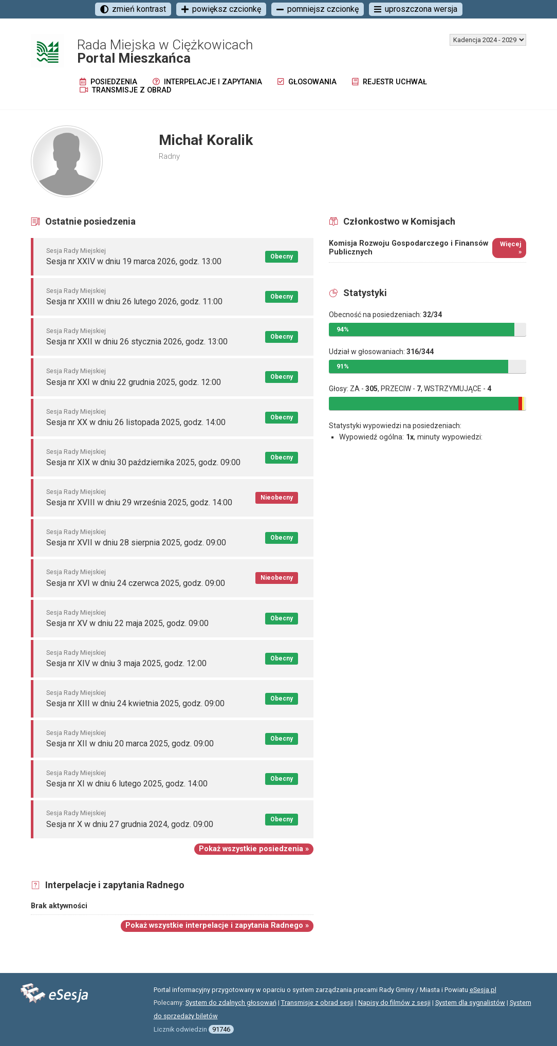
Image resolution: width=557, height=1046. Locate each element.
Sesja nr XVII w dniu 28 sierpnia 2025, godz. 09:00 (136, 542)
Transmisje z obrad (125, 90)
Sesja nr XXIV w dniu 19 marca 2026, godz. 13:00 (133, 261)
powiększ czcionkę (221, 9)
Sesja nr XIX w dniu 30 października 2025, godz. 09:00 (143, 462)
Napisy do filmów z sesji (394, 1002)
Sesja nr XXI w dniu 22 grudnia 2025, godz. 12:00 (133, 382)
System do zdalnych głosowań (230, 1002)
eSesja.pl (483, 990)
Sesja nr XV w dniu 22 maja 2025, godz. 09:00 (127, 623)
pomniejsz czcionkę (317, 9)
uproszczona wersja (415, 9)
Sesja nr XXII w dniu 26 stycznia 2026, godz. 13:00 (137, 341)
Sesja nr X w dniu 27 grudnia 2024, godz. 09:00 (129, 824)
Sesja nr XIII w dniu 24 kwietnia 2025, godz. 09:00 (135, 703)
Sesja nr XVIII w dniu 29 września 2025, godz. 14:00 (139, 502)
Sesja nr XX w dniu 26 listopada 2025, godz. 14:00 (136, 422)
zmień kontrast (133, 9)
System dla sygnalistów (470, 1002)
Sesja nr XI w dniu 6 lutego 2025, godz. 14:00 (127, 783)
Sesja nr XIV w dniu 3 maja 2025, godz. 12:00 (126, 663)
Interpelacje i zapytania (207, 82)
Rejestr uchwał (389, 82)
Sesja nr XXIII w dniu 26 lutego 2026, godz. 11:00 (134, 301)
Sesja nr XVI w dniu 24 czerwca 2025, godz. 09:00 (135, 583)
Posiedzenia (108, 82)
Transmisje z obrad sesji (317, 1002)
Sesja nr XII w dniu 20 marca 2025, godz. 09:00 (130, 743)
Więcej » (511, 247)
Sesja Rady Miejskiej (76, 250)
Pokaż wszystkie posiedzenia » (254, 849)
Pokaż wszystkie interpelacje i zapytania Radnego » (217, 925)
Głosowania (307, 82)
